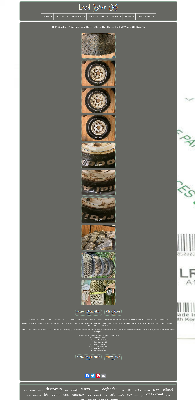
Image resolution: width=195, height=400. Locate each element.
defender (109, 388)
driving (136, 395)
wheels (74, 390)
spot (142, 395)
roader (147, 390)
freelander (37, 395)
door (66, 390)
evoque (96, 390)
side (112, 394)
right (89, 395)
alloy (25, 390)
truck (105, 395)
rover (86, 388)
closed (97, 395)
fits (46, 394)
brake (29, 395)
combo (121, 395)
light (129, 389)
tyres (122, 390)
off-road (154, 394)
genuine (32, 390)
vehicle (138, 390)
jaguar (40, 390)
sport (156, 389)
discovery (54, 389)
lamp (168, 395)
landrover (78, 394)
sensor (55, 395)
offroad (168, 389)
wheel (66, 394)
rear (129, 394)
